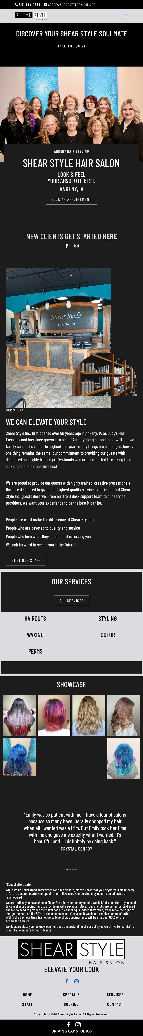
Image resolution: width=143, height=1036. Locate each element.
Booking (71, 1004)
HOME (27, 994)
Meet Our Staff (26, 560)
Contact (115, 1004)
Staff (27, 1004)
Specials (71, 994)
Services (115, 994)
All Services (71, 600)
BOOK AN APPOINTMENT (71, 199)
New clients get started (71, 236)
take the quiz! (71, 45)
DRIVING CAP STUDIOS (71, 1031)
